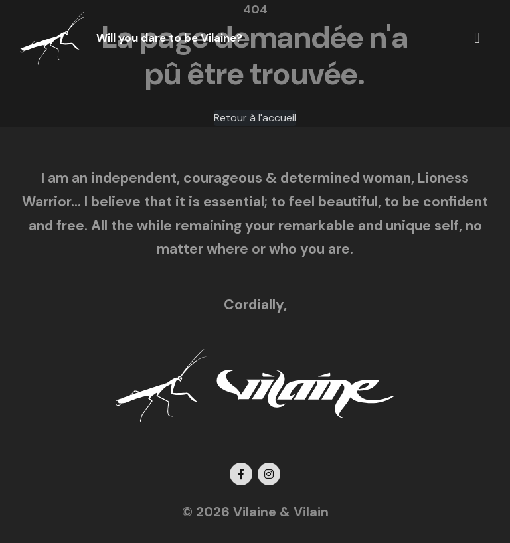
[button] (477, 38)
